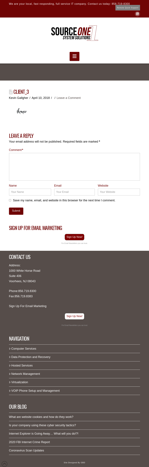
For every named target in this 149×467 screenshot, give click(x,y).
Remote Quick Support (127, 8)
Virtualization (18, 382)
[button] (74, 56)
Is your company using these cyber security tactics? (42, 425)
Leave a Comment (69, 98)
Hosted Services (21, 365)
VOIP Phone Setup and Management (34, 390)
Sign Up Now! (74, 237)
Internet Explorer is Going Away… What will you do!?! (43, 433)
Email (57, 185)
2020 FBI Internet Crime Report (29, 442)
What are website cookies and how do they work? (41, 417)
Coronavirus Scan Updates (26, 450)
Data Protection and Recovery (30, 357)
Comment (16, 150)
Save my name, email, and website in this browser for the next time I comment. (64, 200)
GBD (83, 463)
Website (103, 185)
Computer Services (22, 348)
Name (13, 185)
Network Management (24, 373)
